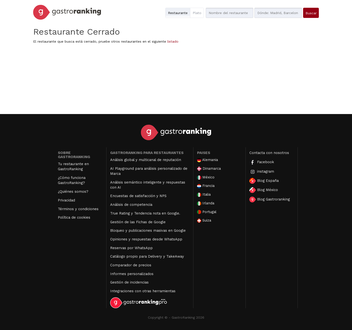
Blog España (264, 181)
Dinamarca (209, 168)
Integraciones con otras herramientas (143, 291)
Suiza (204, 220)
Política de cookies (74, 217)
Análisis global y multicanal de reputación (145, 160)
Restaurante (178, 13)
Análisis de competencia (131, 204)
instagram (261, 172)
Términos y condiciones (78, 209)
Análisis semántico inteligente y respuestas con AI (147, 185)
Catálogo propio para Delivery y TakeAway (147, 256)
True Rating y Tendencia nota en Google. (145, 213)
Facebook (261, 162)
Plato (197, 13)
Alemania (207, 160)
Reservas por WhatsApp (131, 248)
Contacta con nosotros (269, 153)
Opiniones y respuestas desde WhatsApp (146, 239)
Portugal (206, 212)
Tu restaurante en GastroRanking (73, 166)
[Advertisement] (176, 80)
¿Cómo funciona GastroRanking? (71, 180)
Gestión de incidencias (129, 282)
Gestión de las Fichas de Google (138, 222)
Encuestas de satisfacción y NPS (138, 196)
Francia (205, 186)
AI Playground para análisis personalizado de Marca (148, 171)
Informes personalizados (131, 274)
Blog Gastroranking (269, 199)
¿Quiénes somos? (73, 191)
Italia (204, 194)
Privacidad (66, 200)
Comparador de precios (130, 265)
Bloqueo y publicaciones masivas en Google (148, 230)
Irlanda (205, 203)
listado (172, 41)
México (205, 177)
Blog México (263, 190)
